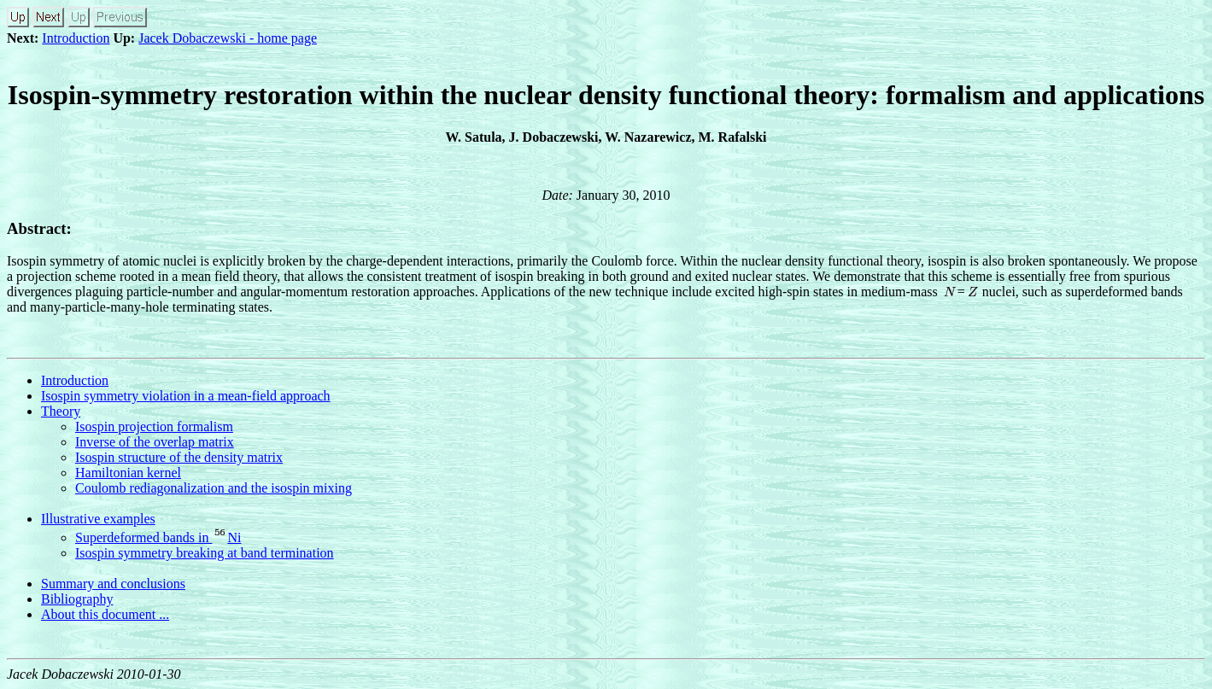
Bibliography (77, 599)
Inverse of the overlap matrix (154, 442)
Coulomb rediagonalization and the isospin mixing (213, 488)
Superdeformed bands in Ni (158, 537)
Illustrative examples (98, 518)
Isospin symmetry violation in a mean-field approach (186, 395)
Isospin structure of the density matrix (179, 457)
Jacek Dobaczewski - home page (227, 38)
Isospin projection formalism (154, 426)
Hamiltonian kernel (128, 472)
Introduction (75, 38)
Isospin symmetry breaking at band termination (204, 553)
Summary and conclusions (113, 583)
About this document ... (105, 614)
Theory (60, 411)
